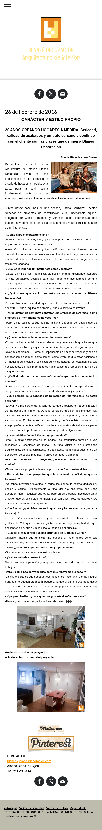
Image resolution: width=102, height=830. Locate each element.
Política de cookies (57, 808)
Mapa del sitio (78, 808)
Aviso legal (10, 808)
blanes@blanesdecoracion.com (29, 761)
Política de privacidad (31, 808)
